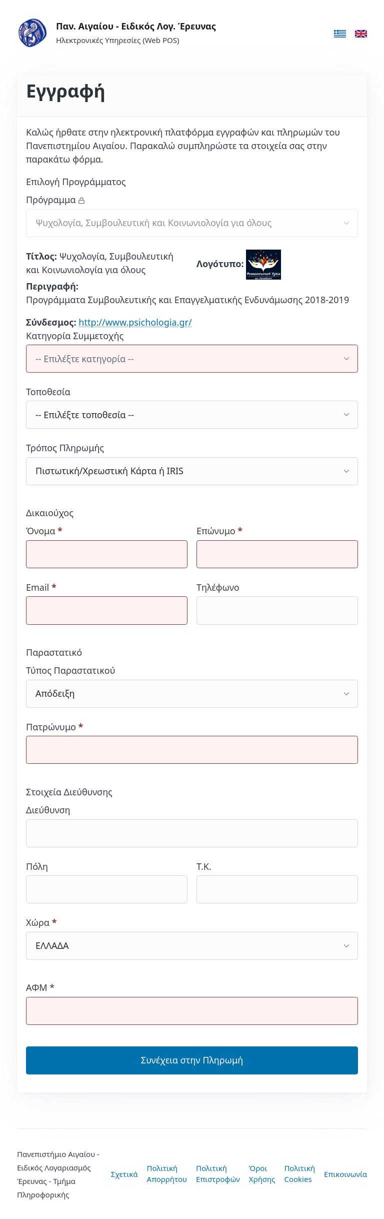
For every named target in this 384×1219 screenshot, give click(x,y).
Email (107, 603)
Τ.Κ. (277, 882)
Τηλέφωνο (277, 603)
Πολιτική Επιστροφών (218, 1173)
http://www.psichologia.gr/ (135, 322)
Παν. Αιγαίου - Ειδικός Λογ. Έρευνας (136, 26)
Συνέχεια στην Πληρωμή (192, 1060)
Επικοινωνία (345, 1174)
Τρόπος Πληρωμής (192, 463)
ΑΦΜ (192, 1003)
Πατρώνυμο (192, 742)
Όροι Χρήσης (262, 1173)
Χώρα (192, 938)
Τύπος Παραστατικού (192, 686)
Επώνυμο (277, 546)
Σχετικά (124, 1174)
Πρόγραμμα (192, 215)
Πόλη (107, 882)
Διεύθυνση (192, 825)
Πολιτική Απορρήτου (167, 1173)
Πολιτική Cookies (299, 1173)
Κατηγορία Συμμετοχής (192, 351)
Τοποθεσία (192, 407)
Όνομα (107, 546)
